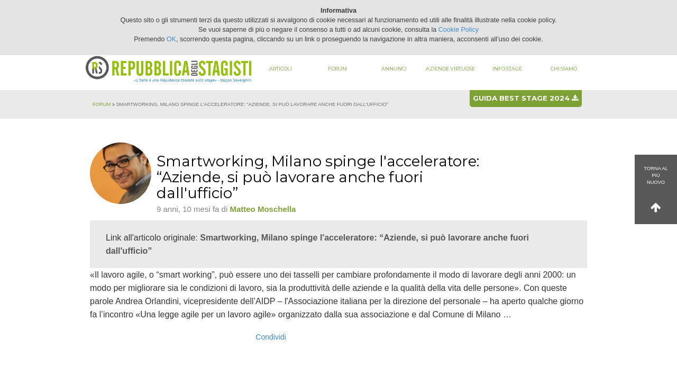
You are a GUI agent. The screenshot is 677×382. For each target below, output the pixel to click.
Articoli (280, 69)
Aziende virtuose (450, 69)
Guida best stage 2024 (525, 98)
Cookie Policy (458, 29)
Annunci (394, 69)
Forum (337, 69)
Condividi (270, 337)
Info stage (507, 69)
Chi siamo (564, 69)
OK (171, 39)
